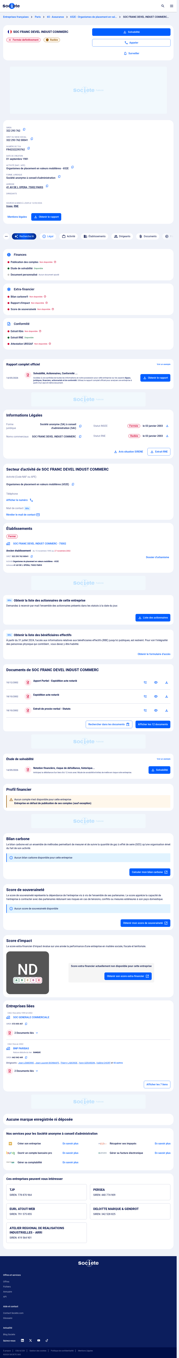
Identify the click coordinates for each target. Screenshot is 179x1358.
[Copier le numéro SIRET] (32, 139)
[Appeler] (131, 43)
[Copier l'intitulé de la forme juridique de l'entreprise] (80, 426)
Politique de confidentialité (62, 1351)
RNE (16, 206)
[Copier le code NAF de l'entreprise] (73, 484)
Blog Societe (9, 1334)
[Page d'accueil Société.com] (11, 6)
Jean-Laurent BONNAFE (47, 1063)
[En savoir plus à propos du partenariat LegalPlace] (70, 1143)
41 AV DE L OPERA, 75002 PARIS (24, 187)
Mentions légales (17, 216)
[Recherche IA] (24, 236)
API (5, 1296)
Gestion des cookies (38, 1351)
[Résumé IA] (145, 682)
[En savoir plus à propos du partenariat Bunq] (70, 1153)
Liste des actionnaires (153, 618)
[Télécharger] (166, 682)
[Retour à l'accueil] (88, 1263)
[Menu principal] (171, 5)
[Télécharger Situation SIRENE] (167, 426)
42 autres (118, 1063)
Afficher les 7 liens (157, 1084)
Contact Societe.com (13, 1313)
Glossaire (7, 1318)
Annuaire (7, 1291)
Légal (47, 236)
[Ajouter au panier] (155, 378)
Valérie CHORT (103, 1063)
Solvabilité (131, 32)
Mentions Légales (85, 1351)
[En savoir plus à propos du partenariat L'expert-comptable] (70, 1162)
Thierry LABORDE (68, 1063)
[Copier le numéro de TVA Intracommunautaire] (28, 148)
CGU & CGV (20, 1351)
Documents (148, 236)
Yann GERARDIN (87, 1063)
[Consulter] (156, 682)
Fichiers (7, 1286)
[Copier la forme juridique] (59, 177)
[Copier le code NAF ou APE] (72, 167)
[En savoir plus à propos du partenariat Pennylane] (162, 1153)
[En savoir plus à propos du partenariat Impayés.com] (162, 1143)
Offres (6, 1281)
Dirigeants (122, 236)
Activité (68, 236)
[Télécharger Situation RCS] (167, 436)
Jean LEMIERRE (26, 1063)
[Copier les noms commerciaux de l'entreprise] (80, 436)
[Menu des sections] (6, 236)
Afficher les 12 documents (153, 724)
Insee (9, 206)
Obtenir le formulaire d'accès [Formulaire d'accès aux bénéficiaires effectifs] (154, 654)
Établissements (95, 236)
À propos (7, 1351)
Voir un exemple (163, 364)
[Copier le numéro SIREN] (24, 129)
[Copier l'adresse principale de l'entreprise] (47, 186)
